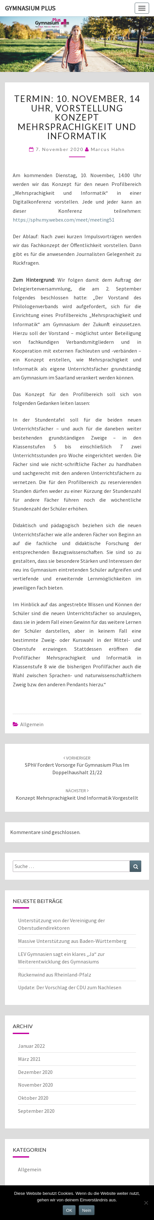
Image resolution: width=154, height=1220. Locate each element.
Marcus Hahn (108, 149)
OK (69, 1210)
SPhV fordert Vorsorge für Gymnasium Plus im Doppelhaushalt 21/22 (77, 765)
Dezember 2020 (35, 1072)
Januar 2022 (31, 1046)
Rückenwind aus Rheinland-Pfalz (54, 974)
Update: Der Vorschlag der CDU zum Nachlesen (69, 987)
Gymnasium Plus (30, 8)
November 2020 (35, 1084)
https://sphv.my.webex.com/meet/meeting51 (63, 219)
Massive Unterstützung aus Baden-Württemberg (72, 941)
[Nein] (146, 1202)
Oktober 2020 (33, 1098)
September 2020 (36, 1111)
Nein (86, 1210)
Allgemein (31, 724)
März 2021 (29, 1059)
